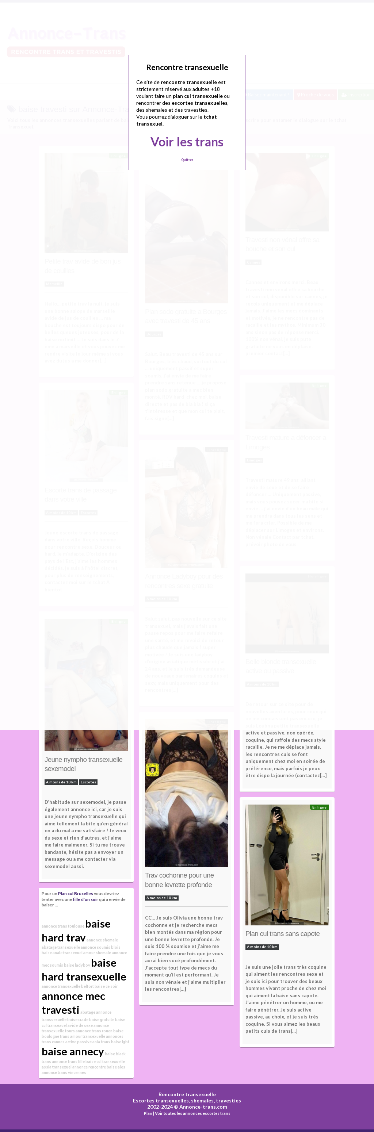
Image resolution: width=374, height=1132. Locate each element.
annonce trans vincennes (64, 1072)
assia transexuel (57, 1066)
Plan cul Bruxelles (75, 893)
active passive (78, 1041)
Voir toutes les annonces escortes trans (192, 1113)
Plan (148, 1113)
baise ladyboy (77, 965)
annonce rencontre (89, 1066)
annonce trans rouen (94, 1030)
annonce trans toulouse (63, 926)
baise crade (77, 1019)
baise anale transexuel (62, 952)
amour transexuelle (87, 1036)
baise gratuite (101, 1019)
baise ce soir (106, 986)
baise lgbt (120, 1041)
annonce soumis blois (101, 947)
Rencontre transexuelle (187, 1094)
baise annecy (73, 1051)
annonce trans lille (68, 1061)
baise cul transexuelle (105, 1061)
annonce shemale (102, 939)
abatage (87, 1012)
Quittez (187, 160)
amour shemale (97, 952)
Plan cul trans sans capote (282, 933)
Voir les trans (187, 141)
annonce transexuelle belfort (68, 986)
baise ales (116, 1066)
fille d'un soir (85, 899)
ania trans (101, 1041)
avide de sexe (80, 1025)
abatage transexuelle (61, 947)
